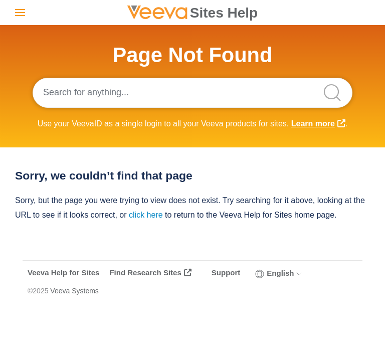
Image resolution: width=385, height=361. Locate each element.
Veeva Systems (74, 291)
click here (146, 215)
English (278, 273)
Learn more (313, 123)
